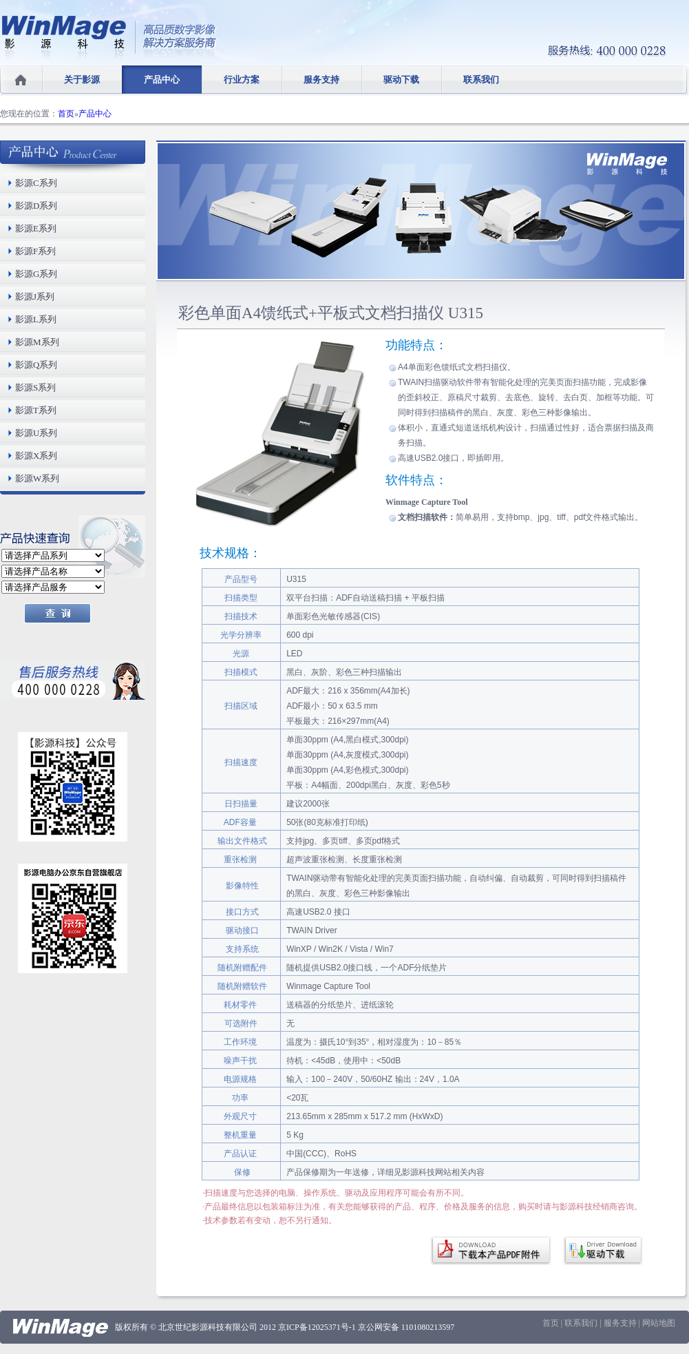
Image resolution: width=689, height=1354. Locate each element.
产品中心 (162, 79)
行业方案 (241, 79)
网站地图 (658, 1323)
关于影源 (82, 79)
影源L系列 (35, 319)
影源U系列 (36, 433)
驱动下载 (401, 79)
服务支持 (321, 79)
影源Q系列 (36, 365)
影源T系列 (35, 410)
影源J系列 (34, 296)
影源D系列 (36, 205)
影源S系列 (35, 387)
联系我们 (481, 79)
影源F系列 (35, 251)
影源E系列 (35, 228)
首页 (66, 113)
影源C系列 (36, 183)
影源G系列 (36, 274)
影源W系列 (37, 478)
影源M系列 (37, 342)
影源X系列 (36, 455)
